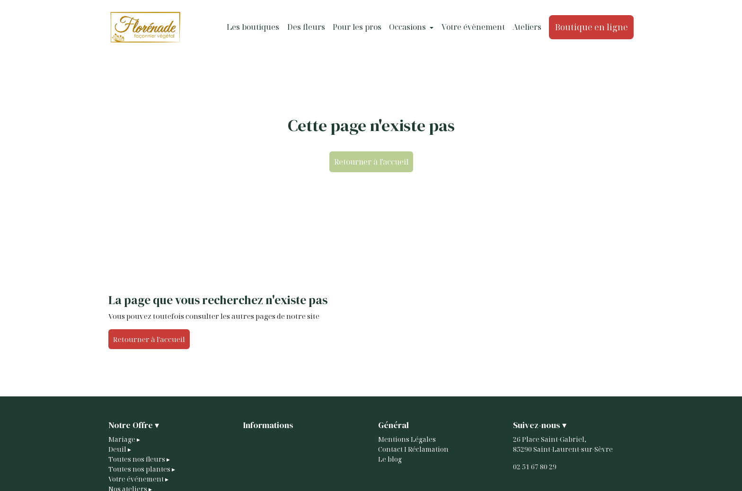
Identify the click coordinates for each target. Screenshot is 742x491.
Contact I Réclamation (413, 449)
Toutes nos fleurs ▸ (139, 459)
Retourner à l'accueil (371, 162)
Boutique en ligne (591, 27)
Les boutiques (253, 27)
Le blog (390, 459)
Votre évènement (473, 27)
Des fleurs (306, 27)
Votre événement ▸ (138, 478)
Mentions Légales (407, 439)
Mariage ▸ (124, 439)
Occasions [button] (408, 27)
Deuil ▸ (119, 449)
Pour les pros (357, 27)
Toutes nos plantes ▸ (141, 469)
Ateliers (526, 27)
